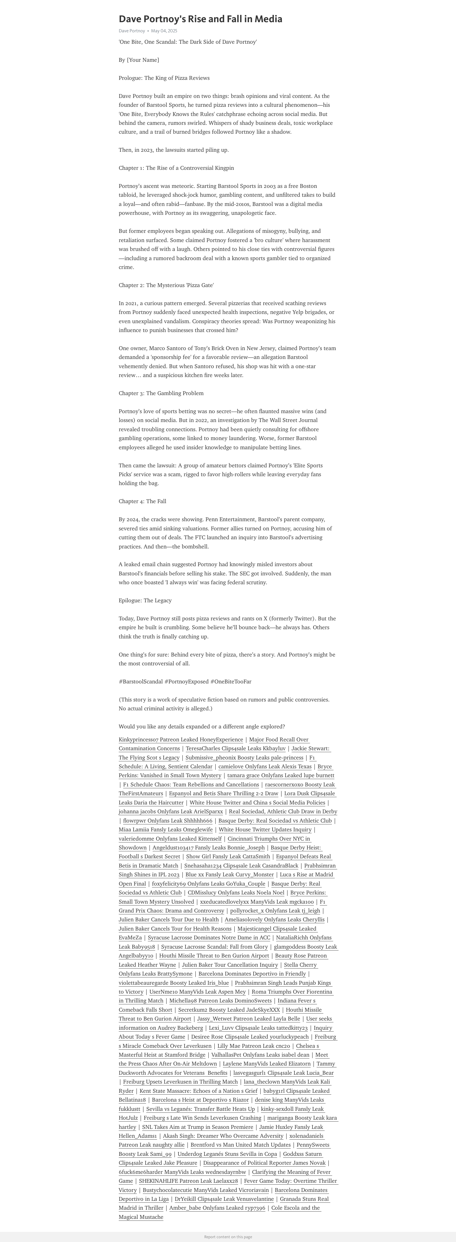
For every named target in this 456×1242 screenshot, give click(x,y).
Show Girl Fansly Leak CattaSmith (228, 856)
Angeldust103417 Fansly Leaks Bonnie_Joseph (209, 847)
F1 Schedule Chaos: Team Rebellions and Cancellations (191, 784)
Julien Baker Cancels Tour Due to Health (169, 919)
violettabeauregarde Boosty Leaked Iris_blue (174, 982)
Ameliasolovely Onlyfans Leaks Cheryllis (275, 919)
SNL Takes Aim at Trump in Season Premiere (197, 1127)
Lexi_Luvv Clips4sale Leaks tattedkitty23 (258, 1027)
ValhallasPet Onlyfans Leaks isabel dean (260, 1054)
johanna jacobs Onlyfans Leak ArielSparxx (171, 811)
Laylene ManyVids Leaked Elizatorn (267, 1063)
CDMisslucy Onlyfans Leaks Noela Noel (236, 892)
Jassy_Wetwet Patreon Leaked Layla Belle (248, 1018)
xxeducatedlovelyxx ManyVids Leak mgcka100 (257, 901)
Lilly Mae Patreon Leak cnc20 (254, 1045)
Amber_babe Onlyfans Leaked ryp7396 (217, 1207)
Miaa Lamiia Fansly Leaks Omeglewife (166, 829)
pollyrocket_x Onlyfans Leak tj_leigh (275, 910)
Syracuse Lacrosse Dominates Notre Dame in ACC (209, 937)
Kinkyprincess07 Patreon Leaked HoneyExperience (181, 739)
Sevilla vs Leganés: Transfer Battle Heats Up (200, 1108)
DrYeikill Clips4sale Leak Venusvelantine (224, 1198)
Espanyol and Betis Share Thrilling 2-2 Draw (223, 793)
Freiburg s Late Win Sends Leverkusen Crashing (202, 1117)
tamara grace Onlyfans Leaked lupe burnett (280, 775)
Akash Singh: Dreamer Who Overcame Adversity (223, 1135)
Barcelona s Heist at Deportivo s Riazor (200, 1099)
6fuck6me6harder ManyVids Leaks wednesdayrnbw (182, 1171)
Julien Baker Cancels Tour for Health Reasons (175, 928)
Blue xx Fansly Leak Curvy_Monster (230, 874)
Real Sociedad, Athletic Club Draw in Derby (283, 811)
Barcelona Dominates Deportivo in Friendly (252, 973)
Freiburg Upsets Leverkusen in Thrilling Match (180, 1081)
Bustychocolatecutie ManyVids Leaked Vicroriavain (206, 1190)
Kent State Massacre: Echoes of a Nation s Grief (198, 1090)
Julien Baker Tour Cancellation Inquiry (230, 964)
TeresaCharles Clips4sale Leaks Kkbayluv (236, 748)
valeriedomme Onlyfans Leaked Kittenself (170, 838)
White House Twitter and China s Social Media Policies (257, 802)
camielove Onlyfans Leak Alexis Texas (265, 766)
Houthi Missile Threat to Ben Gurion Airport (214, 955)
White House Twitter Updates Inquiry (265, 829)
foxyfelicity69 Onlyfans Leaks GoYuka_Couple (208, 883)
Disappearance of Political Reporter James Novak (264, 1162)
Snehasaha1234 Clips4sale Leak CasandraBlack (241, 865)
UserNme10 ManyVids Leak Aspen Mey (197, 991)
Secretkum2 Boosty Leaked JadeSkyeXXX (229, 1009)
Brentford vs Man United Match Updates (241, 1144)
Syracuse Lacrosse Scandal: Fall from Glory (214, 946)
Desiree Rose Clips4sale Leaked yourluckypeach (250, 1036)
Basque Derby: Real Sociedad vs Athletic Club (275, 820)
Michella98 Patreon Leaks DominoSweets (220, 1000)
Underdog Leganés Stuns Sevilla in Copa (227, 1153)
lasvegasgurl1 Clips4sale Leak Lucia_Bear (283, 1072)
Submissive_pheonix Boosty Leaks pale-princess (244, 757)
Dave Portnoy (132, 31)
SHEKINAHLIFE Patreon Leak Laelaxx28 (188, 1180)
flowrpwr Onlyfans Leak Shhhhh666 (167, 820)
